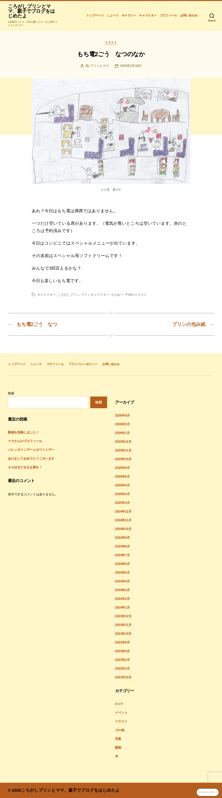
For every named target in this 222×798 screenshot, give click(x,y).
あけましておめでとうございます (31, 458)
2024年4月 (122, 581)
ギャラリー (129, 15)
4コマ (119, 704)
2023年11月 (123, 625)
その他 (119, 730)
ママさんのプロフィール (25, 441)
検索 (11, 393)
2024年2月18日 (131, 65)
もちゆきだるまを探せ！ (25, 467)
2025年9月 (122, 468)
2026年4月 (122, 415)
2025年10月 (123, 459)
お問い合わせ (189, 15)
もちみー (117, 294)
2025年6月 (122, 476)
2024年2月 (122, 598)
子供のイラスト (136, 294)
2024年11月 (123, 520)
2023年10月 (123, 633)
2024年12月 (123, 511)
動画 (118, 747)
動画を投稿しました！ (23, 432)
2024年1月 (122, 607)
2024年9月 (122, 537)
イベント (121, 712)
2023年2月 (122, 660)
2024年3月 (122, 590)
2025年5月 (122, 485)
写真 (118, 738)
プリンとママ (99, 65)
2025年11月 (123, 450)
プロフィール (168, 15)
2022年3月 (122, 668)
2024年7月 (122, 555)
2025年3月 (122, 502)
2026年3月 (122, 424)
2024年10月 (123, 529)
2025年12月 (123, 441)
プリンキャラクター (95, 294)
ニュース (112, 15)
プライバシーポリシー (82, 364)
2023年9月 (122, 642)
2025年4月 (122, 494)
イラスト (111, 42)
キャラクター (148, 15)
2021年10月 (123, 677)
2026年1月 (122, 433)
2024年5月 (122, 572)
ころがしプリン (68, 294)
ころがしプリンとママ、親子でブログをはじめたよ (31, 11)
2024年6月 (122, 564)
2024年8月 (122, 546)
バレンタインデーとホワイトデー (31, 449)
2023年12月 (123, 616)
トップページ (95, 15)
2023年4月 (122, 651)
